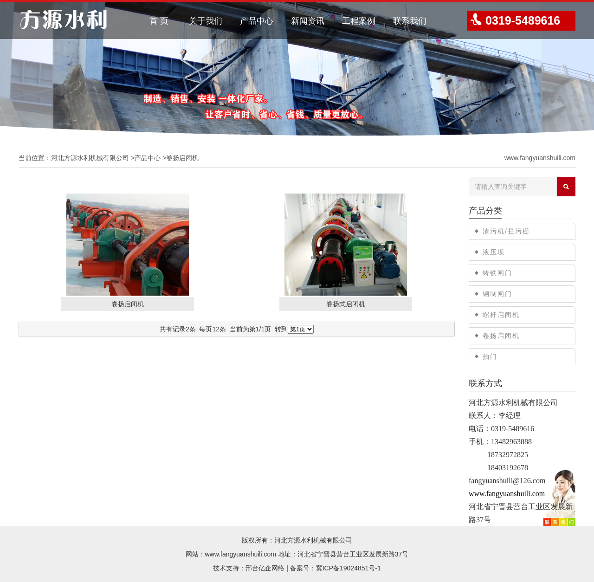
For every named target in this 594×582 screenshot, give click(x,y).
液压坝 (494, 252)
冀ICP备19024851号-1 (348, 568)
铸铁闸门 (497, 273)
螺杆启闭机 (501, 314)
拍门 (490, 356)
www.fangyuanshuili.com (539, 158)
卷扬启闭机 (127, 304)
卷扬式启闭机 (345, 304)
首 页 (158, 21)
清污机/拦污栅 (506, 231)
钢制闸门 (497, 293)
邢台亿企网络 (264, 568)
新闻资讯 (307, 21)
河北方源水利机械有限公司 (90, 158)
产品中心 (256, 21)
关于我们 (205, 21)
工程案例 (358, 21)
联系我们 (409, 21)
